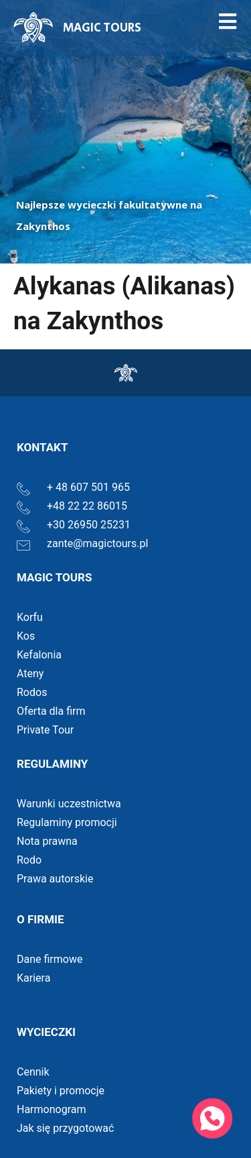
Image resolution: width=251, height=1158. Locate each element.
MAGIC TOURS (102, 28)
